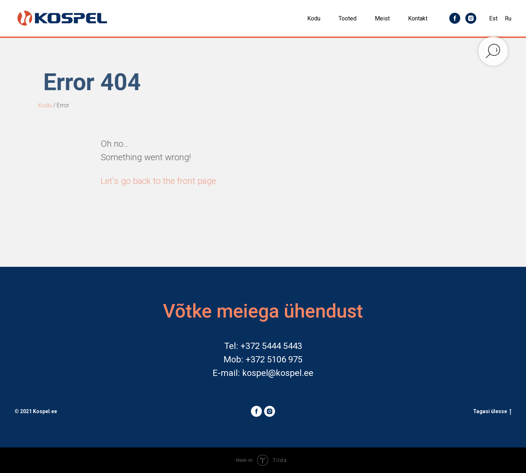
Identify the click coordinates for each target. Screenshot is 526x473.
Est (493, 18)
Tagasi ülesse (492, 411)
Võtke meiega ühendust (263, 311)
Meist (382, 18)
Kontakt (417, 18)
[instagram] (470, 18)
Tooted (348, 18)
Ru (508, 18)
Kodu (313, 18)
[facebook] (454, 18)
